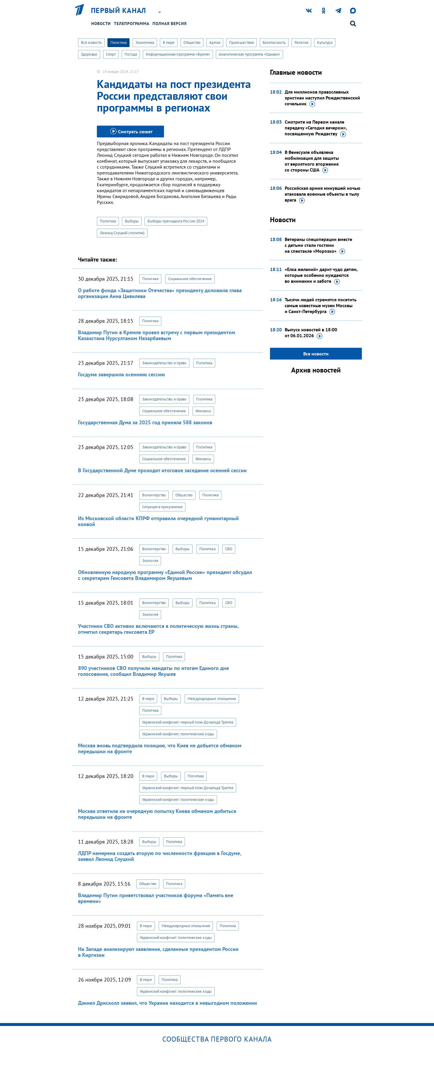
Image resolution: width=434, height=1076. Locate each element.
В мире (169, 42)
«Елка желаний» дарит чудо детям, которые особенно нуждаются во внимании (321, 275)
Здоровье (89, 54)
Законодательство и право (164, 362)
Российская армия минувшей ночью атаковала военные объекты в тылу (322, 194)
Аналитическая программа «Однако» (249, 54)
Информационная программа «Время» (178, 54)
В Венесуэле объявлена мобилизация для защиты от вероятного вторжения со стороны (312, 161)
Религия (301, 42)
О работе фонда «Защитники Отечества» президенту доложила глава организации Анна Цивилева (160, 293)
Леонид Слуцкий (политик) (122, 232)
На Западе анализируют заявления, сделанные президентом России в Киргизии (158, 952)
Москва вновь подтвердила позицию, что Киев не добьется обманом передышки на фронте (159, 748)
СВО (228, 548)
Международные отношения (212, 698)
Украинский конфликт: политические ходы (178, 733)
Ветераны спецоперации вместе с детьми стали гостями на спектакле (318, 245)
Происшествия (241, 42)
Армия (214, 42)
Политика (118, 42)
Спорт (111, 54)
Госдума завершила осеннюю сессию (121, 374)
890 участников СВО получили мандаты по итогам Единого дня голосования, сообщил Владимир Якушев (153, 671)
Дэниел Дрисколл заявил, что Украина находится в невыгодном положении (167, 1003)
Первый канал (118, 10)
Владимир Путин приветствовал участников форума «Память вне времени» (155, 898)
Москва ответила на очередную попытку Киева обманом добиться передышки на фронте (157, 814)
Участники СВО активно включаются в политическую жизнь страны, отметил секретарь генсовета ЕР (158, 629)
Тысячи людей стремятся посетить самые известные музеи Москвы (321, 306)
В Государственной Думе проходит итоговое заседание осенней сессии (162, 470)
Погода (131, 54)
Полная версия (170, 23)
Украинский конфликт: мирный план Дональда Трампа (187, 722)
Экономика (144, 42)
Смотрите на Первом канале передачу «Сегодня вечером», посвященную (316, 128)
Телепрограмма (131, 23)
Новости (101, 23)
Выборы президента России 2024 (176, 221)
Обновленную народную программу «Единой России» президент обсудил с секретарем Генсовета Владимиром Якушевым (165, 575)
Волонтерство (154, 495)
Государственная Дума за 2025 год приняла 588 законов (145, 422)
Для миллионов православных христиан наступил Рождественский (322, 98)
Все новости (91, 42)
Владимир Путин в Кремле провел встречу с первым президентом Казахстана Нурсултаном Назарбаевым (156, 335)
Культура (324, 42)
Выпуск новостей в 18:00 (311, 333)
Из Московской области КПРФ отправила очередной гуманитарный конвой (158, 521)
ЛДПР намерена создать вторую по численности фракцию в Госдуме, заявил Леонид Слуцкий (159, 856)
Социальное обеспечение (190, 278)
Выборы (132, 221)
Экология (150, 560)
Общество (192, 42)
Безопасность (274, 42)
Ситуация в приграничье (162, 506)
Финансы (203, 410)
